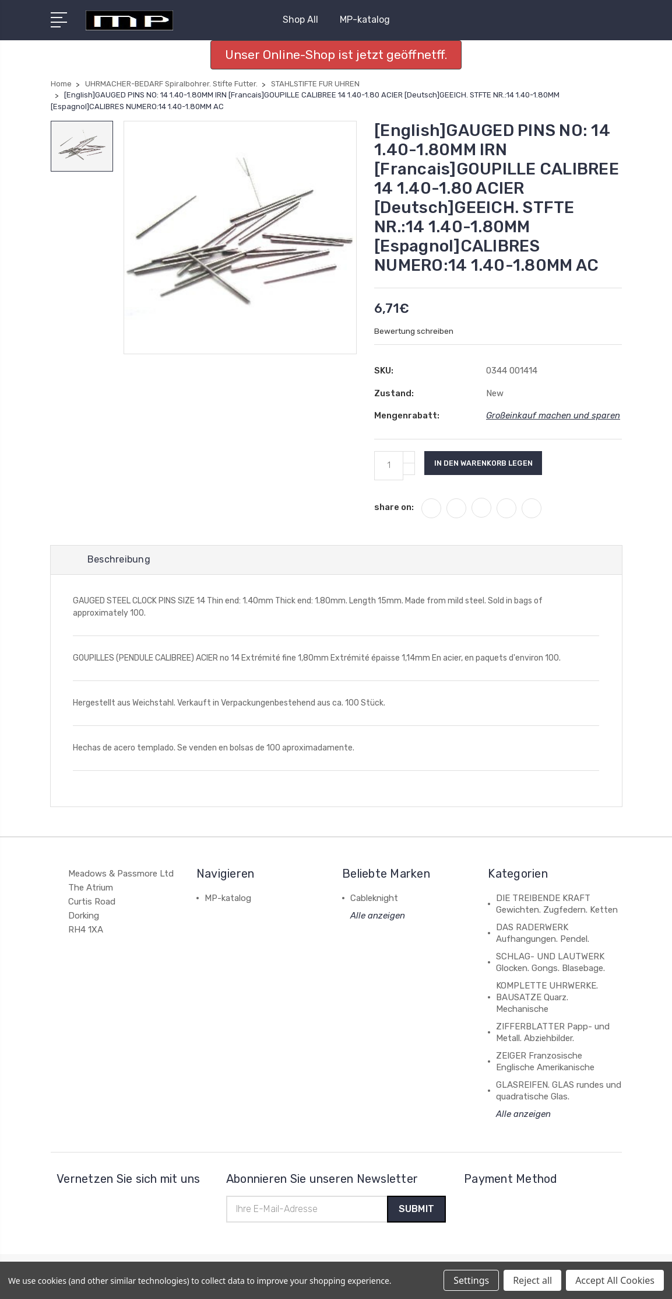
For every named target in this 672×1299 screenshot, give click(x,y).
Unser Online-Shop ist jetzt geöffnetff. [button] (336, 54)
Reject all (532, 1280)
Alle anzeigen (377, 917)
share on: (394, 507)
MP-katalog (365, 19)
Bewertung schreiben (414, 331)
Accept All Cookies (615, 1280)
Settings (471, 1280)
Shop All (305, 19)
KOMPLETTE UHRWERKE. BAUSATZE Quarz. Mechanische (547, 999)
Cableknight (374, 900)
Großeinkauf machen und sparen (553, 415)
